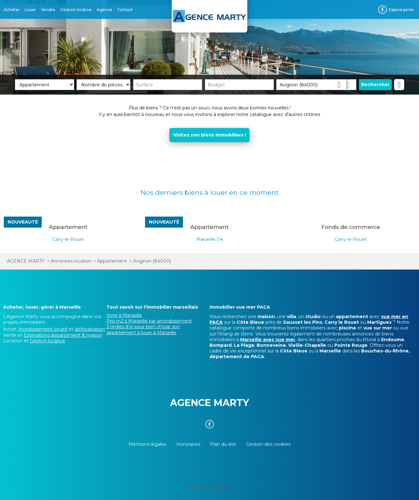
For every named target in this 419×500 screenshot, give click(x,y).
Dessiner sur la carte (352, 84)
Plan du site (223, 444)
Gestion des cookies (268, 444)
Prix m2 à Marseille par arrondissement (149, 321)
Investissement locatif (42, 329)
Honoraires (188, 444)
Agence (104, 9)
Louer (30, 9)
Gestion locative (76, 9)
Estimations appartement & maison (63, 335)
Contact (125, 9)
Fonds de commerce (350, 227)
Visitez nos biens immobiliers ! (209, 135)
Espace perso (401, 9)
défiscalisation (90, 329)
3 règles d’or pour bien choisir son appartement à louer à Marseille (143, 329)
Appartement (68, 227)
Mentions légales (147, 444)
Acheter (12, 9)
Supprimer (341, 84)
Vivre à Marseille (124, 315)
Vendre (48, 9)
